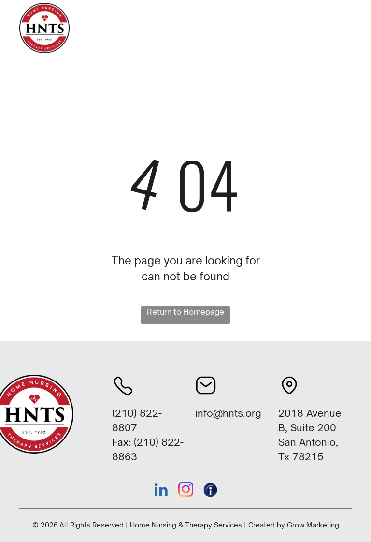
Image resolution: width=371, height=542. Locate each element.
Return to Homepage (185, 312)
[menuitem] (118, 36)
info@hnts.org (228, 413)
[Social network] (210, 491)
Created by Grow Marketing (293, 525)
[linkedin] (161, 491)
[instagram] (185, 491)
